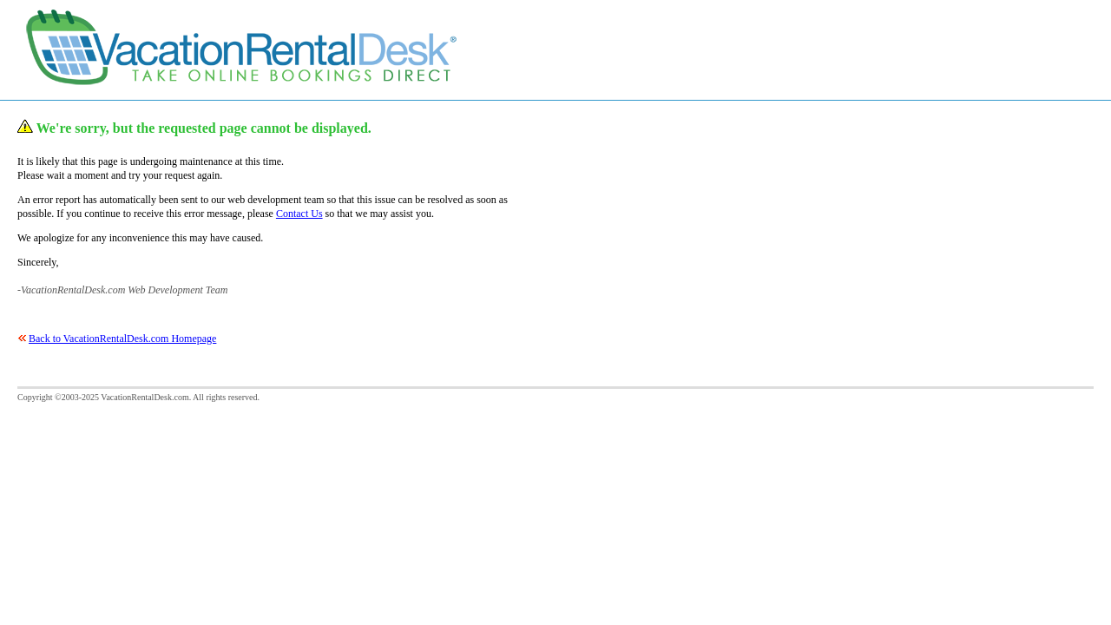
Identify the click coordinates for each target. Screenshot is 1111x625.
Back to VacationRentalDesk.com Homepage (122, 338)
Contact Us (299, 213)
